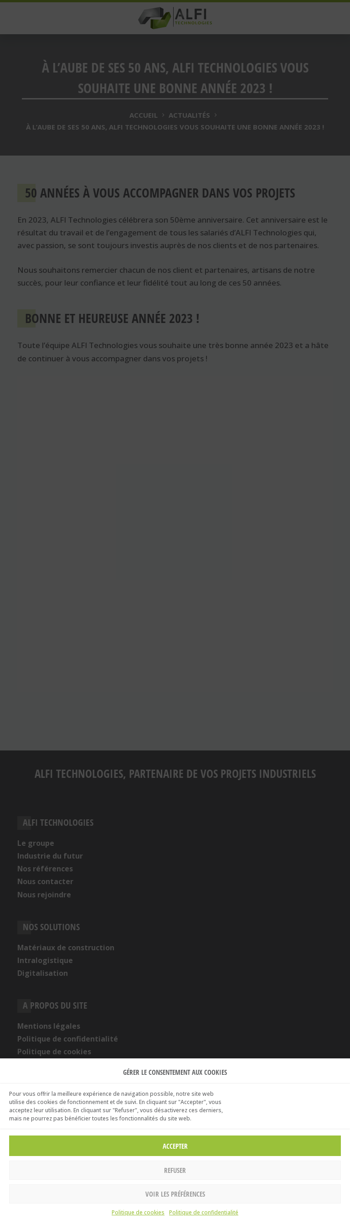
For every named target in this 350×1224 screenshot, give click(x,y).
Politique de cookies (138, 1212)
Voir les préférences (175, 1193)
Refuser (175, 1170)
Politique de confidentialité (203, 1212)
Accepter (175, 1146)
